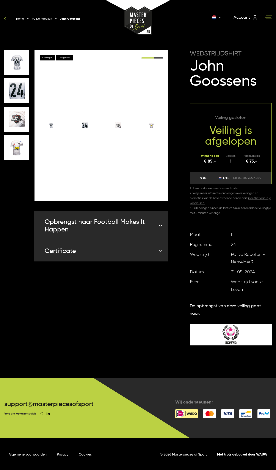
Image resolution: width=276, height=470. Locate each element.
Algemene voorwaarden (28, 454)
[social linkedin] (48, 413)
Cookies (85, 454)
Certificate (103, 251)
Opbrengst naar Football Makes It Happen (103, 225)
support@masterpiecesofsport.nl (52, 404)
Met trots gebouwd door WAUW (242, 454)
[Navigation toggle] (268, 17)
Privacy (62, 454)
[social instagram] (41, 413)
